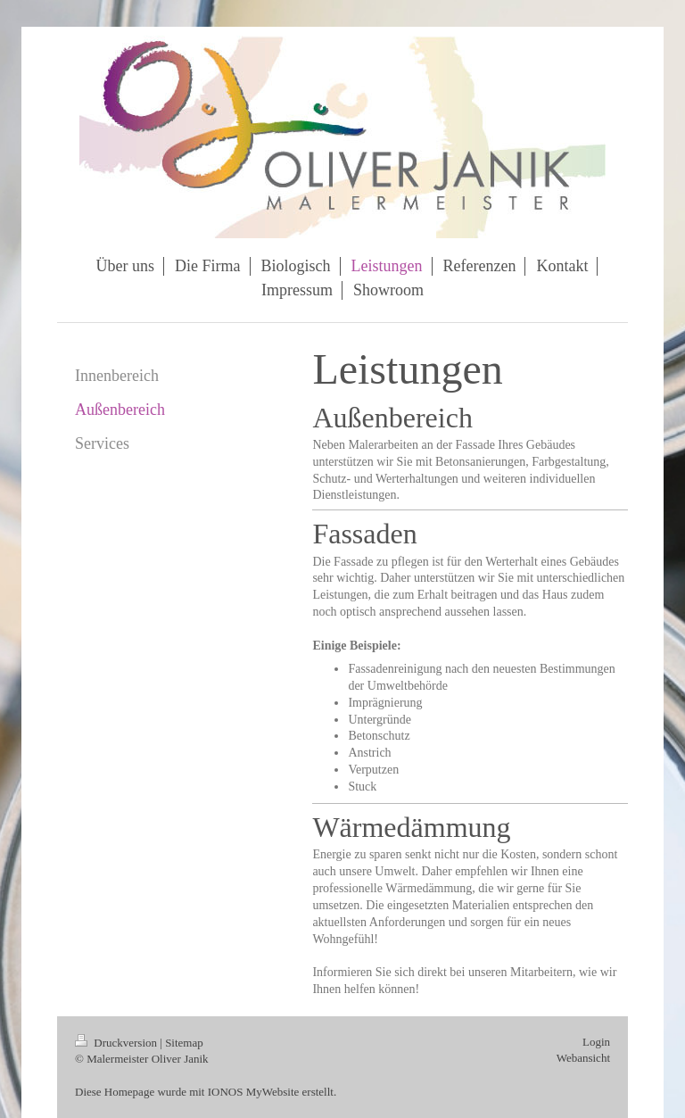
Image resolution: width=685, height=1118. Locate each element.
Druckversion (117, 1042)
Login (596, 1041)
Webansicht (583, 1057)
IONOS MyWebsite (254, 1091)
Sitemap (184, 1042)
